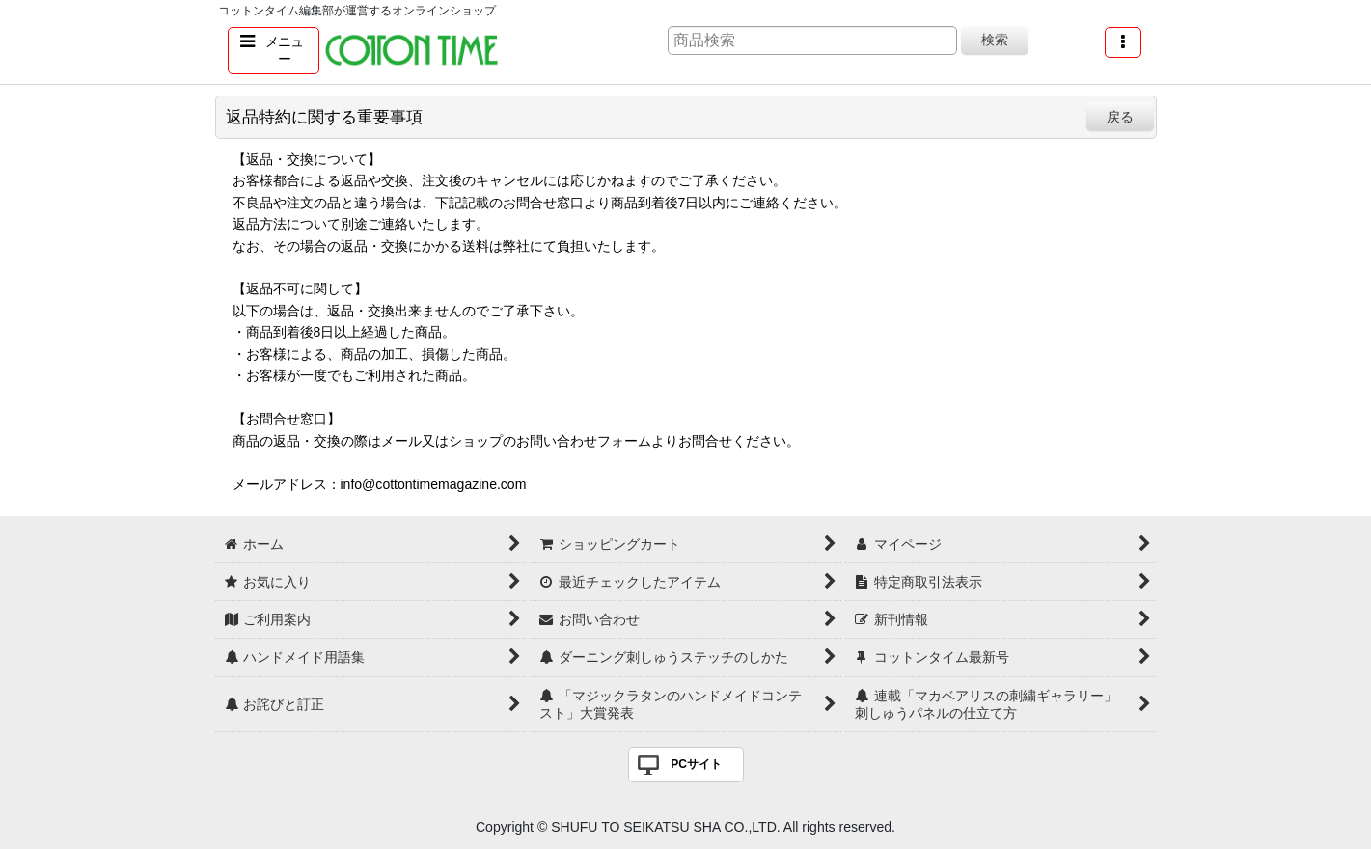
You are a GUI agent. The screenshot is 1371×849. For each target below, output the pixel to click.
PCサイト (696, 764)
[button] (273, 50)
